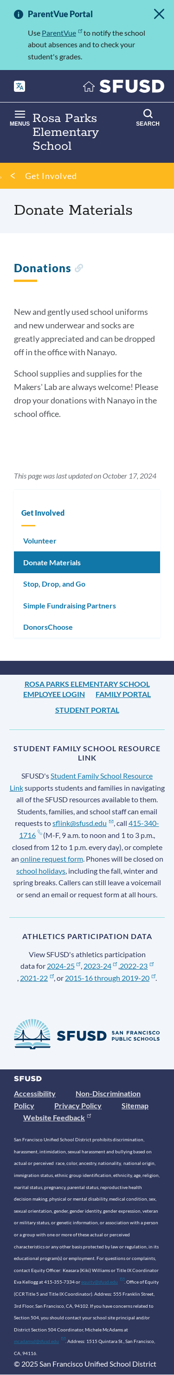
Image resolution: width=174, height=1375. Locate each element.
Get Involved (51, 176)
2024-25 (64, 965)
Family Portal (123, 694)
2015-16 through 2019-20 (110, 977)
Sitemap (135, 1105)
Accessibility (35, 1093)
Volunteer (40, 540)
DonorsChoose (48, 626)
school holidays (40, 870)
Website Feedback (57, 1117)
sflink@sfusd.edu (82, 823)
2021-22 (37, 977)
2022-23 (137, 965)
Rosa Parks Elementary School (87, 683)
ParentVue (62, 32)
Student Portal (87, 709)
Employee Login (54, 694)
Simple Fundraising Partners (69, 605)
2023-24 (100, 965)
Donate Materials (52, 562)
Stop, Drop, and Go (54, 583)
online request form (51, 858)
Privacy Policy (78, 1105)
